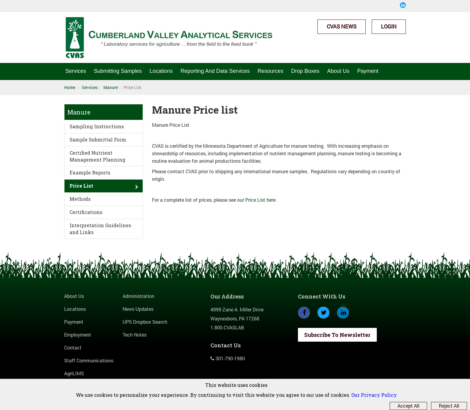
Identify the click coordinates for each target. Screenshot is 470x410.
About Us (338, 71)
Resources (270, 71)
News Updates (138, 309)
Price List (81, 186)
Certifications (86, 212)
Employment (77, 334)
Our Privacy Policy (374, 395)
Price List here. (261, 200)
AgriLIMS (74, 373)
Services (75, 71)
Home (69, 87)
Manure (110, 87)
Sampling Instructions (97, 126)
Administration (138, 296)
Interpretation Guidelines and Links (100, 228)
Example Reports (90, 172)
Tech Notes (135, 334)
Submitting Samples (118, 71)
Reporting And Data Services (215, 71)
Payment (367, 71)
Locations (161, 71)
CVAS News (341, 26)
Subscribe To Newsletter (337, 334)
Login (389, 26)
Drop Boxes (305, 71)
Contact (73, 347)
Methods (80, 199)
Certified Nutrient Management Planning (97, 156)
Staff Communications (88, 360)
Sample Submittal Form (98, 139)
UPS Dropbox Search (145, 322)
